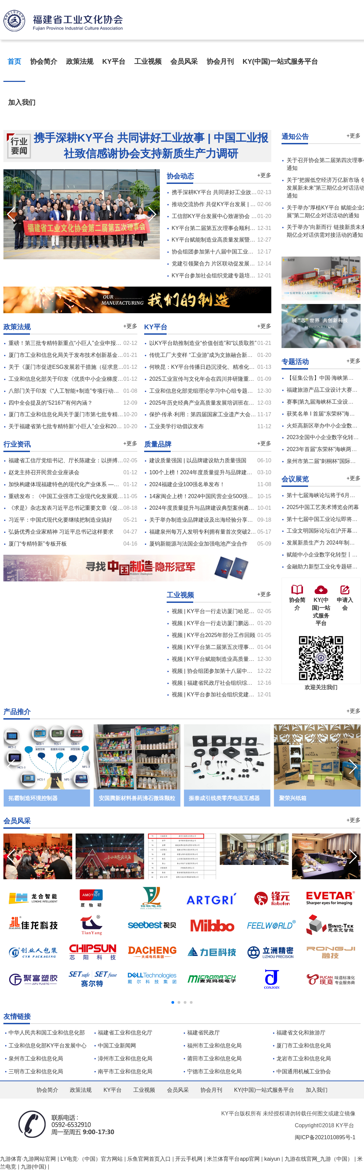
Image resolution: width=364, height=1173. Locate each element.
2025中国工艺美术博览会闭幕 (323, 507)
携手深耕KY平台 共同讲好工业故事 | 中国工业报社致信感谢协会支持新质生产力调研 (151, 146)
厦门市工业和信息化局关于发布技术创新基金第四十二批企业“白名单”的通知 (100, 355)
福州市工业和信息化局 (214, 1045)
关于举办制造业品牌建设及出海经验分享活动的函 (209, 520)
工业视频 (148, 61)
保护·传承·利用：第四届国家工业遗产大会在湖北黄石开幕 (219, 414)
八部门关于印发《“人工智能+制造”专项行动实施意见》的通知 (83, 391)
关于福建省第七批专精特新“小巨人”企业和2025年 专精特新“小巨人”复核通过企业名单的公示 (120, 426)
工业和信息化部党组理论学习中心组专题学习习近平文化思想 (223, 391)
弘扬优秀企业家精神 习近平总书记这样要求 (61, 532)
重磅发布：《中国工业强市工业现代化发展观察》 (68, 496)
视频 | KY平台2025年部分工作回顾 (214, 635)
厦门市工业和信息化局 (303, 1045)
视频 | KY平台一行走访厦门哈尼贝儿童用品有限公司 (235, 611)
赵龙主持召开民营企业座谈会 (44, 472)
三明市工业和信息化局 (36, 1071)
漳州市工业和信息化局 (125, 1058)
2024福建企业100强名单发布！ (187, 484)
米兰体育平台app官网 (233, 1159)
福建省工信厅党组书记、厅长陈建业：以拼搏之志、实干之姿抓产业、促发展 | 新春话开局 (117, 460)
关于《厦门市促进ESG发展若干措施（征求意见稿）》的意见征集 (88, 367)
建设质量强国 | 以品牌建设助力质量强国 (197, 460)
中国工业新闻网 (117, 1045)
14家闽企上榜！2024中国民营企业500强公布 (203, 496)
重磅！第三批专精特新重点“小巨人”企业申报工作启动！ (76, 343)
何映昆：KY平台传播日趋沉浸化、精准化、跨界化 (210, 367)
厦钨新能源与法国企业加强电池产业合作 (198, 544)
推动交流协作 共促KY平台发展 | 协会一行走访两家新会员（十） (249, 204)
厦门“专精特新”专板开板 (38, 544)
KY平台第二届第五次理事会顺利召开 (216, 228)
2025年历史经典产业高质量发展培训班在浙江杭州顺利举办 (220, 403)
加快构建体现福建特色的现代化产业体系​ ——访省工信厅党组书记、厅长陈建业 (105, 484)
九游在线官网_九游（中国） (319, 1159)
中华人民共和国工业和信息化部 (47, 1033)
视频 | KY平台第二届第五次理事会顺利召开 (224, 647)
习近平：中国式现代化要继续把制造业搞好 (60, 520)
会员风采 (184, 61)
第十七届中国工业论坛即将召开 (325, 519)
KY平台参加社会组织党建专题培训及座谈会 (224, 275)
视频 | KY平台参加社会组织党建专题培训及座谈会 (232, 694)
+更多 (264, 175)
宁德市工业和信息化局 (214, 1071)
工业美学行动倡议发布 (176, 426)
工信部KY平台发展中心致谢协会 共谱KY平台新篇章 (234, 216)
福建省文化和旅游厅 (300, 1033)
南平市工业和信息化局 (125, 1071)
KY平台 (113, 61)
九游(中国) (33, 1167)
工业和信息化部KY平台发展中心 (48, 1045)
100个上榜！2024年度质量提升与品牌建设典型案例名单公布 (222, 472)
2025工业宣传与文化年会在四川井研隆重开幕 (204, 379)
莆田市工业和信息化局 (214, 1058)
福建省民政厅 (203, 1033)
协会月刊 (220, 61)
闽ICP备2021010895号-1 (325, 1137)
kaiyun (272, 1159)
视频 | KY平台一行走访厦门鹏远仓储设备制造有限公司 (237, 623)
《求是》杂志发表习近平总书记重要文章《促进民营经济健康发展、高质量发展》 (107, 508)
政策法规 (79, 61)
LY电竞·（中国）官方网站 (92, 1159)
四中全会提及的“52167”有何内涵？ (51, 403)
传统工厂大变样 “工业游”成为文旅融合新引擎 (203, 355)
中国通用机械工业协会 (303, 1071)
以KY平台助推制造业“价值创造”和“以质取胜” (203, 343)
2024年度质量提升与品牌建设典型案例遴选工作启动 (212, 508)
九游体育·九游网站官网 (28, 1159)
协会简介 (43, 61)
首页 (14, 61)
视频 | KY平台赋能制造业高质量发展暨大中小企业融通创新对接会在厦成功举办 (267, 659)
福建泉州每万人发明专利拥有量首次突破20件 (204, 532)
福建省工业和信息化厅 (125, 1033)
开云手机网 (188, 1159)
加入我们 (21, 102)
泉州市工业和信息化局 (36, 1058)
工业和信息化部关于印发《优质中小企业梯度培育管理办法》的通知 (90, 379)
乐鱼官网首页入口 (149, 1159)
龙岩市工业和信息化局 (303, 1058)
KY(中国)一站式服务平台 (280, 61)
